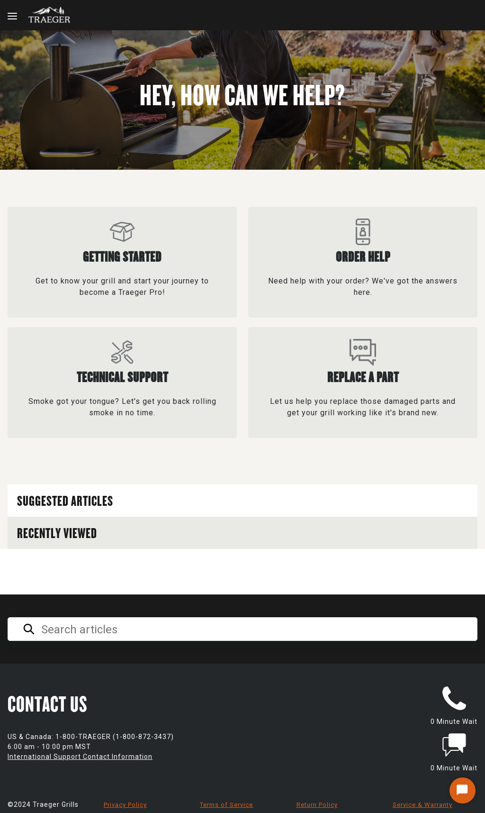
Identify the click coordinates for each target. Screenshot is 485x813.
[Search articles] (242, 629)
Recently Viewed (57, 532)
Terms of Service (226, 804)
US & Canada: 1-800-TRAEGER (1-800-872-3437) (91, 736)
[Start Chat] (462, 790)
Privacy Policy (125, 804)
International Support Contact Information (80, 756)
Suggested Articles (65, 500)
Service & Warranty (422, 804)
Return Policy (317, 804)
